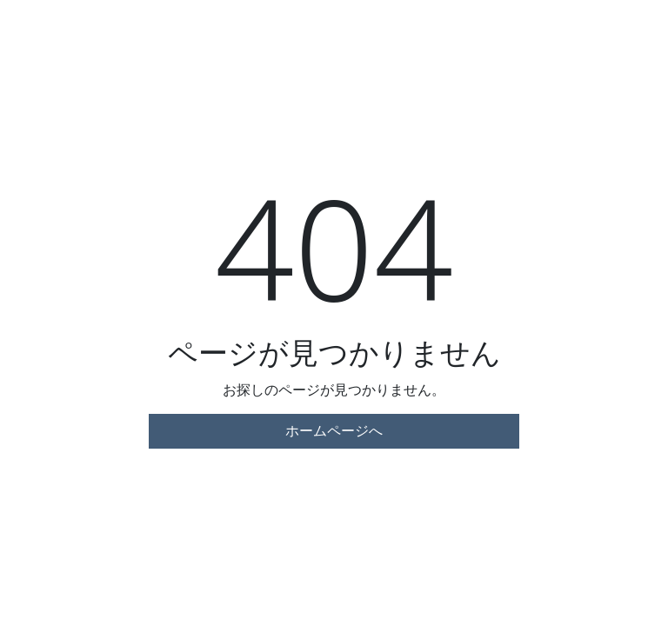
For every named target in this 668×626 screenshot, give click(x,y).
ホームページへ (334, 431)
